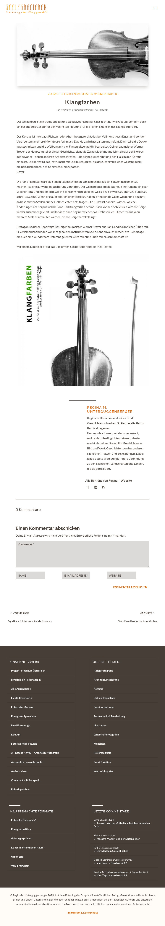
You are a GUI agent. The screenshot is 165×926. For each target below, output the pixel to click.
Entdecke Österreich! (23, 820)
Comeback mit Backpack (25, 780)
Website (126, 480)
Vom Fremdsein (20, 865)
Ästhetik (98, 688)
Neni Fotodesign (20, 725)
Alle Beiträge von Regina (101, 480)
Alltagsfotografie (103, 670)
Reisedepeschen (20, 789)
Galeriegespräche (21, 838)
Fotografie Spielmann (23, 716)
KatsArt (15, 734)
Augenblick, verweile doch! (27, 762)
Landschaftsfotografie (106, 734)
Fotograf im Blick (21, 829)
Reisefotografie (102, 752)
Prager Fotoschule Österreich (28, 670)
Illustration (100, 725)
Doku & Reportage (104, 697)
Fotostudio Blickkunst (24, 743)
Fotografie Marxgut (22, 707)
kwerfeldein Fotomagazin (26, 679)
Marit (97, 835)
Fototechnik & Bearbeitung (109, 716)
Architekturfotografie (106, 679)
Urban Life (17, 856)
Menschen (100, 743)
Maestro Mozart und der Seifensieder (118, 838)
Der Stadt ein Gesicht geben (112, 850)
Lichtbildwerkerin (21, 697)
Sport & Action (102, 762)
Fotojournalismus (104, 707)
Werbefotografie (103, 771)
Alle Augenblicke (21, 688)
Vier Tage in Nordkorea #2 (112, 862)
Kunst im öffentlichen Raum (27, 847)
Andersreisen (19, 771)
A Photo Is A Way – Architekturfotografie (35, 752)
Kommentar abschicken (130, 587)
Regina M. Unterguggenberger (77, 109)
